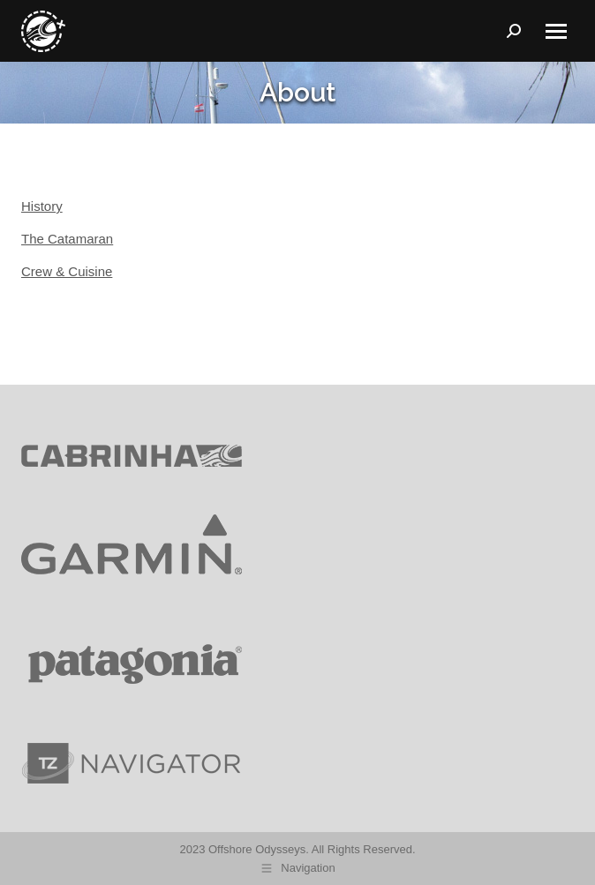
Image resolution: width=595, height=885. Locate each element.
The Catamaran (67, 238)
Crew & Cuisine (66, 271)
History (42, 206)
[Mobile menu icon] (556, 31)
